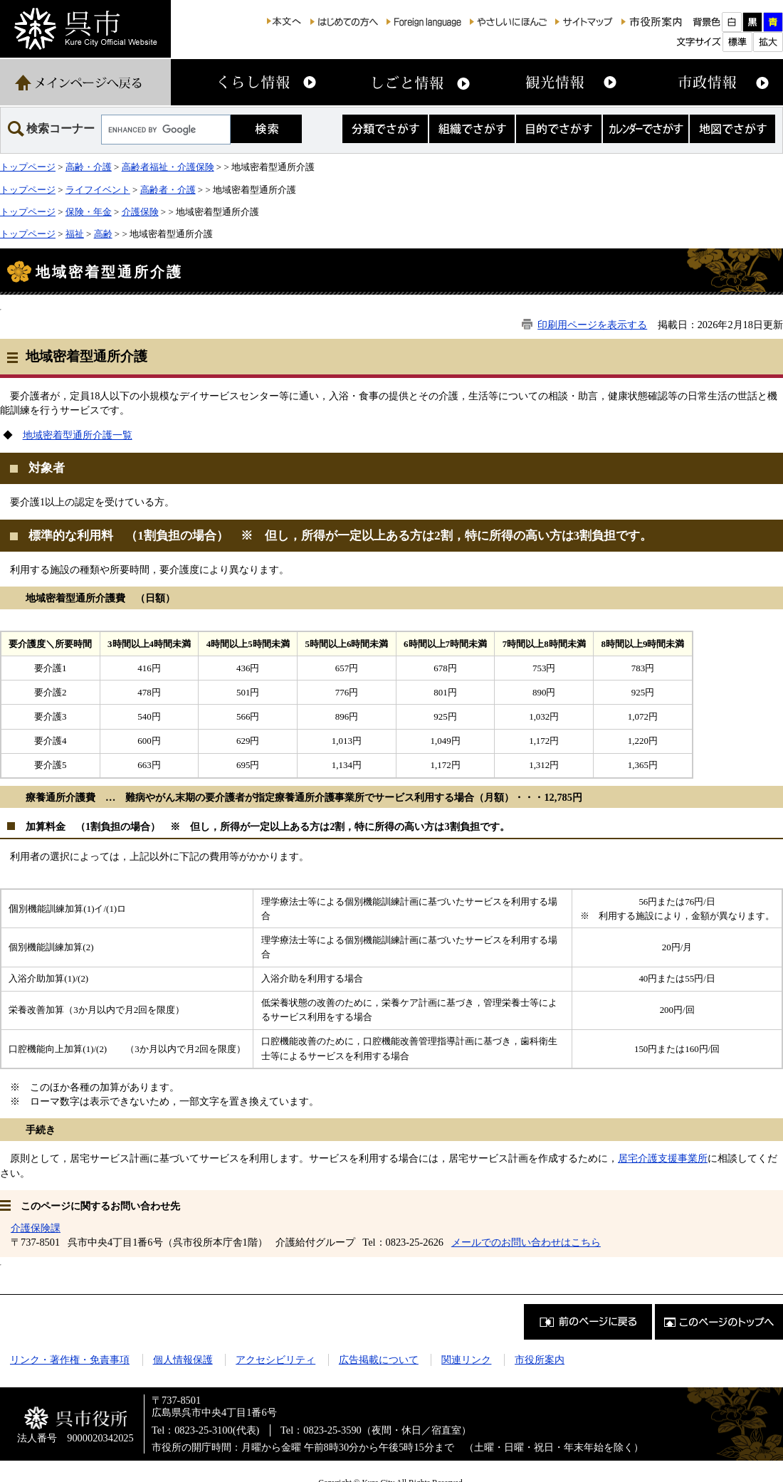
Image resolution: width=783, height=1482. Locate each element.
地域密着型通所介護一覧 (77, 435)
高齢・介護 (88, 167)
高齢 (103, 233)
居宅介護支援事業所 (663, 1158)
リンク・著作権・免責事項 (70, 1359)
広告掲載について (379, 1359)
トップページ (28, 167)
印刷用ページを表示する (592, 324)
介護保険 (140, 211)
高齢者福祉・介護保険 (168, 167)
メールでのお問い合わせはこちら (526, 1242)
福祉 (74, 233)
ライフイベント (97, 189)
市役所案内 (539, 1359)
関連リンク (466, 1359)
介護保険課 (36, 1228)
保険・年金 (88, 211)
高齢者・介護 (168, 189)
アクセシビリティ (275, 1359)
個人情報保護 (183, 1359)
